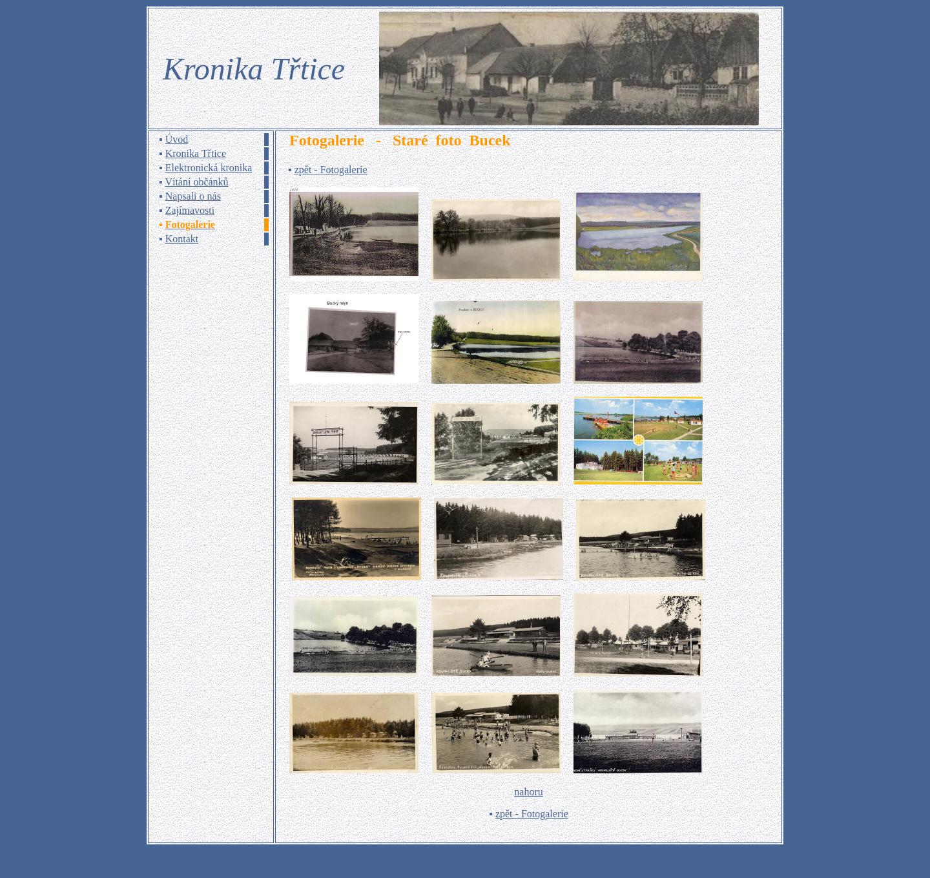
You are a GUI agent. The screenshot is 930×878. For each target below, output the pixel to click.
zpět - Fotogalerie (330, 169)
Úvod (177, 139)
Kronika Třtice (195, 153)
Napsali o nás (193, 196)
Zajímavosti (189, 210)
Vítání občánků (196, 181)
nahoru (528, 791)
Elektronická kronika (209, 167)
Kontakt (182, 238)
